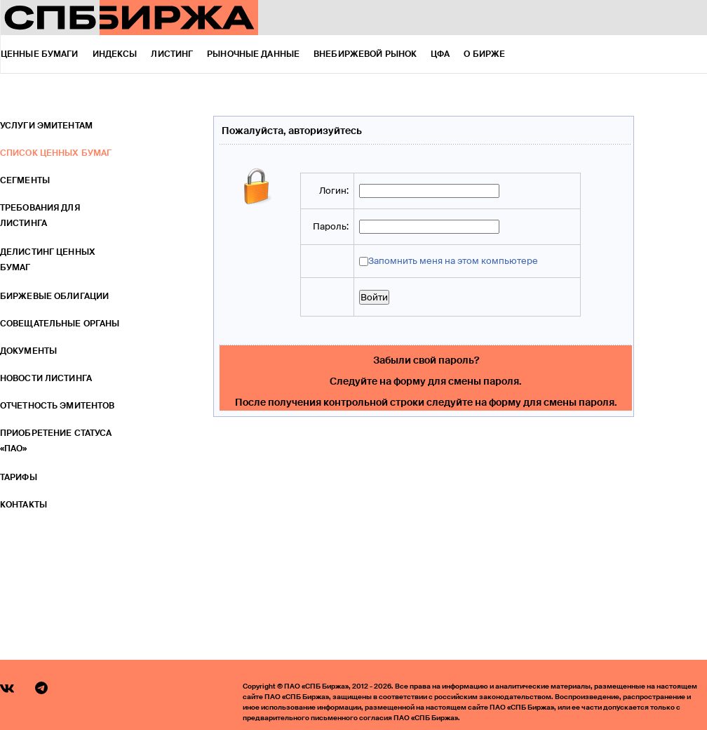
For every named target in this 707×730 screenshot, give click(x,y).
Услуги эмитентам (46, 125)
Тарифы (18, 477)
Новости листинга (46, 378)
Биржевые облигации (54, 296)
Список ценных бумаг (56, 153)
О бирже (484, 54)
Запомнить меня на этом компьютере (453, 261)
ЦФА (440, 54)
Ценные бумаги (40, 54)
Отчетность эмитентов (57, 405)
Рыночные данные (253, 54)
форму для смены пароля (456, 381)
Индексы (115, 54)
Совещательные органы (59, 323)
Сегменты (25, 180)
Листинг (172, 54)
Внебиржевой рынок (365, 54)
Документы (28, 351)
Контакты (23, 504)
